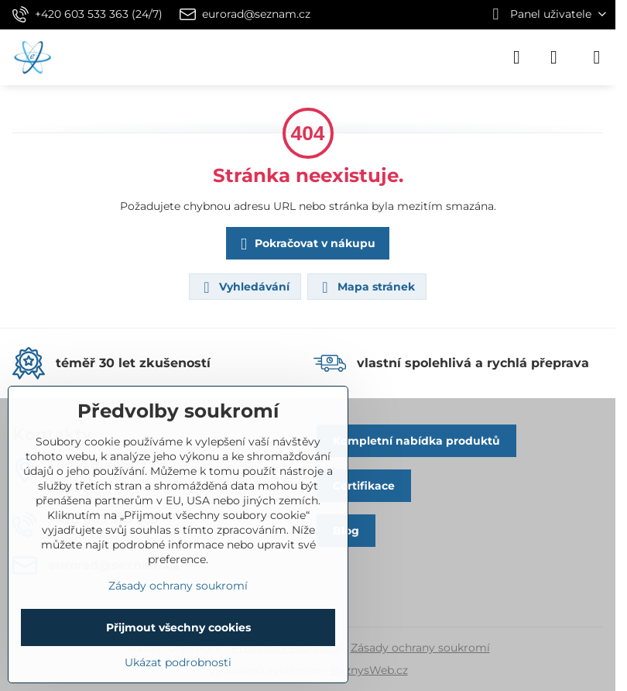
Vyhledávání (244, 287)
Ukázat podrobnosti (178, 662)
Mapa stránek (366, 287)
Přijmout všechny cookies (178, 627)
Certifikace (364, 486)
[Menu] (596, 57)
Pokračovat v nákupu (305, 244)
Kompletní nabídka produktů (416, 441)
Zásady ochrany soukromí (420, 648)
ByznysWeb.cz (369, 670)
